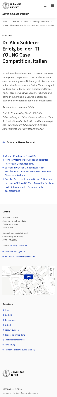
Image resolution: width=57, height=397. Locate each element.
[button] (50, 269)
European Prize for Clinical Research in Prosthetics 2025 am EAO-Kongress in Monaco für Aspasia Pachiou (28, 171)
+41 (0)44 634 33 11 (21, 245)
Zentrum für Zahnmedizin (15, 13)
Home (4, 21)
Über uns (15, 21)
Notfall (8, 325)
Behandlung (10, 320)
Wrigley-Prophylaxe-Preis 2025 (20, 156)
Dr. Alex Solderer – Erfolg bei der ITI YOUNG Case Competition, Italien (28, 25)
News (26, 21)
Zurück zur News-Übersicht (18, 142)
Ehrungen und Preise (41, 21)
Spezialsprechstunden (15, 339)
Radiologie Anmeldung (15, 334)
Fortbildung (10, 344)
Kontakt (8, 315)
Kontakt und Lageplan (15, 251)
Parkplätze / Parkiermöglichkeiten (20, 256)
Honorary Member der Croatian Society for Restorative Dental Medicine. (26, 161)
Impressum (6, 393)
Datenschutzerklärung (29, 393)
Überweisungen (12, 329)
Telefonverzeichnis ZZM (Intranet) (20, 349)
